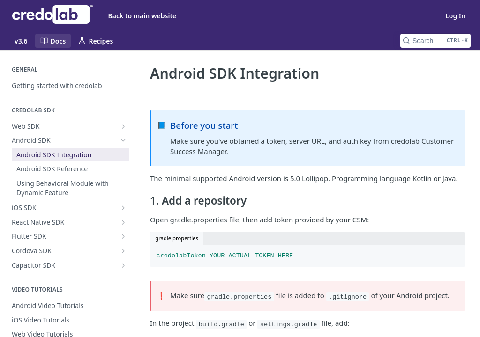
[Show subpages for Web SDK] (123, 126)
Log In (455, 15)
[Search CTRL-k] (435, 41)
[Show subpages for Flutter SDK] (123, 236)
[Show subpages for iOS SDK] (123, 208)
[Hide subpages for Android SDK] (123, 140)
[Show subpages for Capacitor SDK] (123, 265)
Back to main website (142, 15)
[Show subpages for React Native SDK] (123, 222)
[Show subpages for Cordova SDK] (123, 251)
